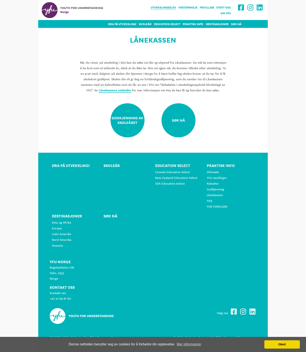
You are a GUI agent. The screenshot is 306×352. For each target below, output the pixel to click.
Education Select (167, 24)
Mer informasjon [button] (189, 344)
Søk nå (236, 24)
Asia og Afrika (61, 222)
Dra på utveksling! (122, 24)
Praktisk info (193, 24)
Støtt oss (223, 8)
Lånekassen (215, 195)
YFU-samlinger (217, 178)
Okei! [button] (282, 344)
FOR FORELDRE (217, 206)
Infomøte (213, 172)
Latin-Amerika (61, 234)
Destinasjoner (217, 24)
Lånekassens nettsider (115, 90)
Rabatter (213, 183)
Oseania (57, 245)
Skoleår (145, 24)
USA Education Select (170, 183)
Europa (57, 228)
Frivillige (207, 8)
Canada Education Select (172, 172)
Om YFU (226, 13)
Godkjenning (215, 189)
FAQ (209, 201)
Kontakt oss (58, 293)
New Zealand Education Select (176, 178)
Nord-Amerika (61, 240)
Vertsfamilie (187, 8)
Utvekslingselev (163, 8)
